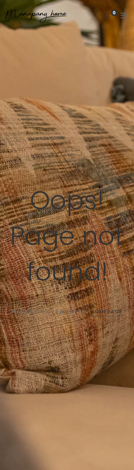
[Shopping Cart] (107, 15)
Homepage (106, 311)
